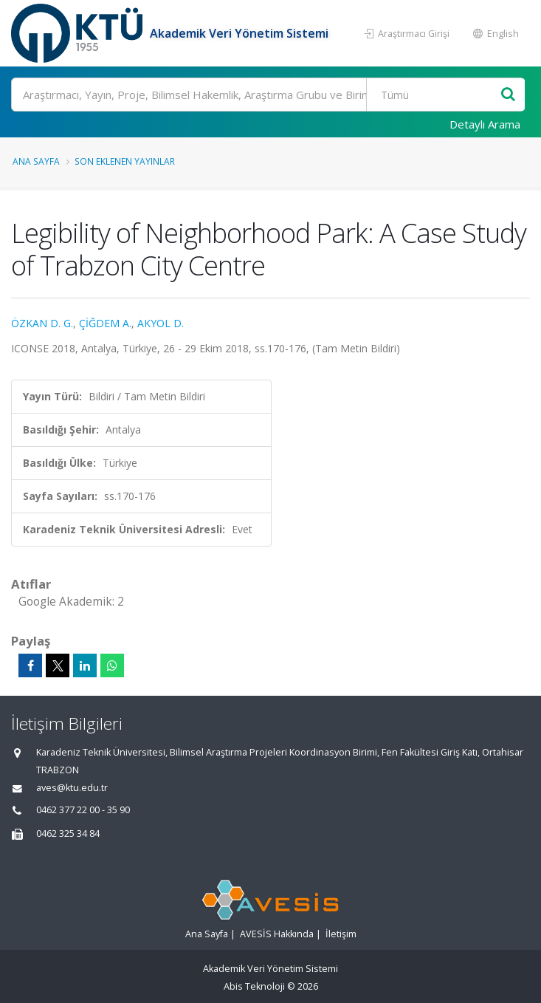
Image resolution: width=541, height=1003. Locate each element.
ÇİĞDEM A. (105, 323)
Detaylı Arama (484, 124)
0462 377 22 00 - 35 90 (83, 810)
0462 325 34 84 (68, 833)
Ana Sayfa (36, 161)
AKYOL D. (160, 323)
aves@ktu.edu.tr (72, 787)
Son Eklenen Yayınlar (125, 161)
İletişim (340, 934)
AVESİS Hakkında (277, 934)
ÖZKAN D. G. (42, 323)
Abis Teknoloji (254, 986)
